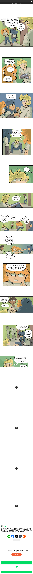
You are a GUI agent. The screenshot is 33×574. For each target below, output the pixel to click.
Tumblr (20, 536)
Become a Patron (16, 554)
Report (16, 544)
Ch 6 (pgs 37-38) (6, 1)
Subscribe (17, 539)
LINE (8, 536)
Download (16, 562)
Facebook (12, 536)
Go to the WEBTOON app (16, 572)
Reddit (24, 536)
